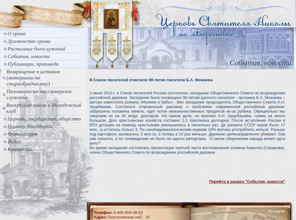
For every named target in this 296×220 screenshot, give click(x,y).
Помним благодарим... (32, 126)
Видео (14, 142)
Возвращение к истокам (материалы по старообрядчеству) (33, 78)
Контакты (20, 149)
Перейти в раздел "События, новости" (247, 181)
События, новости (29, 56)
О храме (17, 34)
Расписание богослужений (36, 49)
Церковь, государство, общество (44, 119)
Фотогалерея (22, 134)
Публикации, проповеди (33, 64)
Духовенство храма (29, 41)
